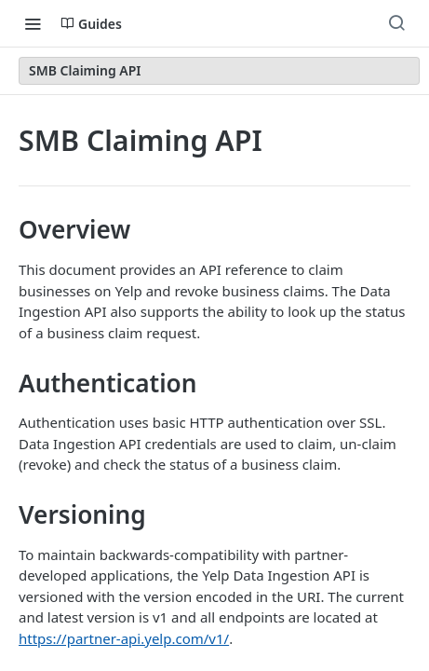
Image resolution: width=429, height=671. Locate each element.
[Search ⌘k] (396, 23)
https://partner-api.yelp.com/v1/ (124, 638)
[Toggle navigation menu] (33, 23)
